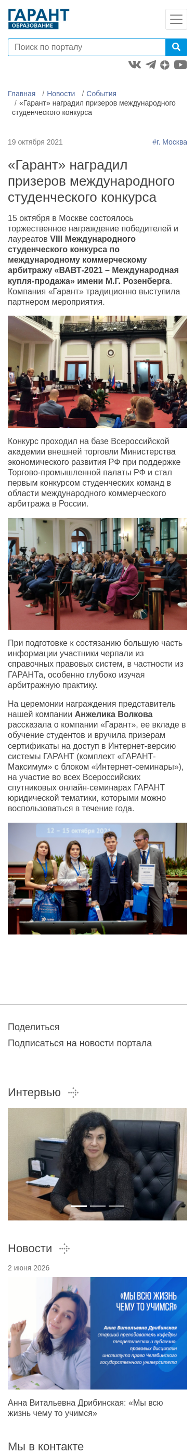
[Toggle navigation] (176, 19)
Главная (21, 93)
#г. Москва (169, 142)
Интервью (44, 1092)
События (101, 93)
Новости (61, 93)
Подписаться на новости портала (80, 1043)
